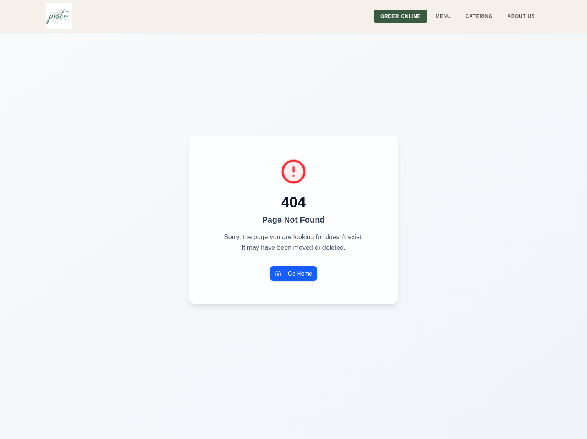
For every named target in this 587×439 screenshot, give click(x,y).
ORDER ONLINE (400, 16)
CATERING (479, 16)
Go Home (293, 273)
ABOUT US (521, 16)
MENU (443, 16)
